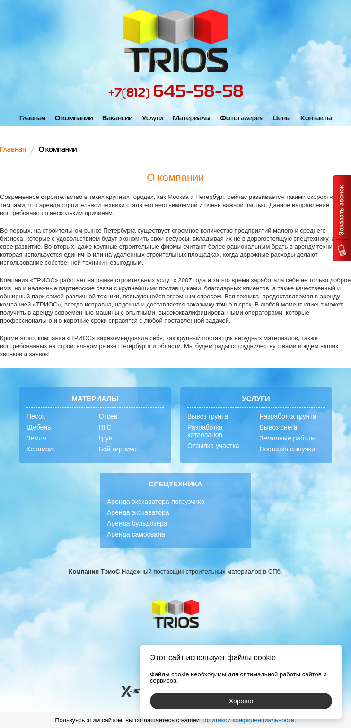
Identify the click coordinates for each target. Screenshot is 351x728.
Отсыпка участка (213, 445)
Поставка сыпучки (287, 449)
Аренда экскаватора (138, 512)
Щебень (38, 427)
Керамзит (41, 449)
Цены (282, 118)
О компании (74, 118)
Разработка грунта (288, 416)
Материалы (192, 118)
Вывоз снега (279, 427)
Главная (32, 118)
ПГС (105, 427)
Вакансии (117, 118)
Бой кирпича (118, 449)
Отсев (108, 416)
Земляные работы (288, 438)
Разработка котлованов (205, 431)
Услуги (152, 118)
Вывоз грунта (207, 416)
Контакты (316, 118)
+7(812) (176, 93)
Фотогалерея (241, 118)
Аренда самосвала (136, 534)
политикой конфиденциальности (248, 720)
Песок (35, 416)
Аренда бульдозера (137, 523)
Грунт (107, 438)
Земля (36, 438)
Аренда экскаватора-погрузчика (156, 501)
